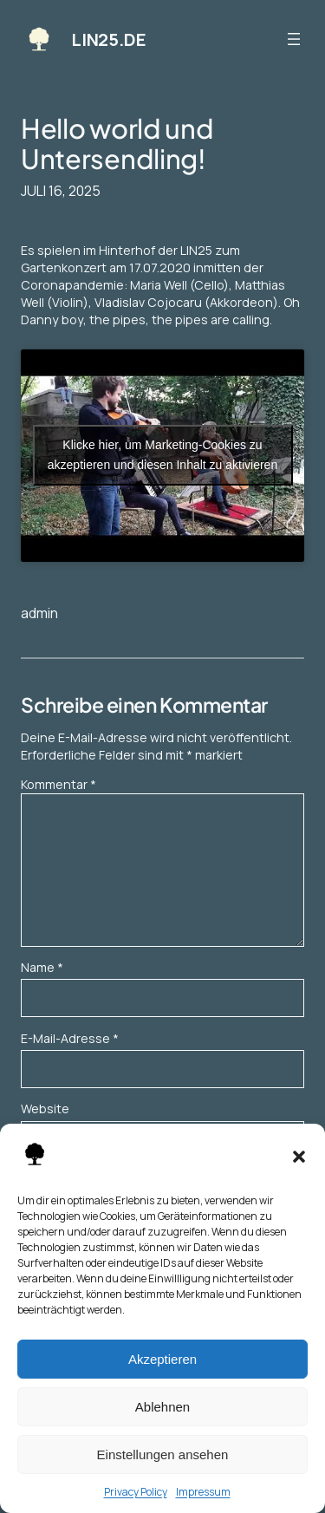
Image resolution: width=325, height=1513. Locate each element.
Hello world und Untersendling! (117, 143)
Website (45, 1108)
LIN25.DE (108, 39)
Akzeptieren (162, 1359)
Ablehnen (162, 1406)
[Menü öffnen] (293, 39)
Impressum (203, 1491)
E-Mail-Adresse (70, 1038)
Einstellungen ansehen (163, 1454)
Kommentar (58, 784)
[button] (299, 1156)
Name (42, 967)
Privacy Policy (135, 1491)
